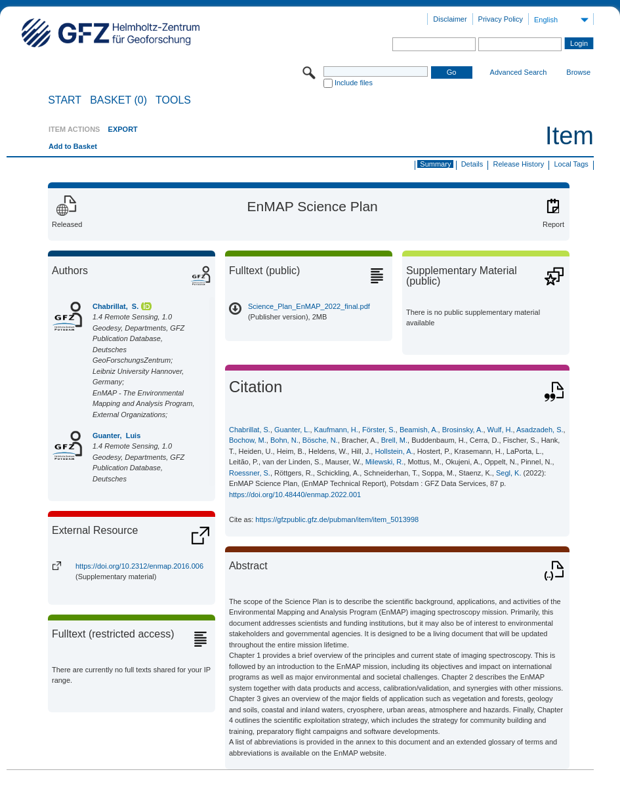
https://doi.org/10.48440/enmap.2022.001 (295, 494)
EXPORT (123, 129)
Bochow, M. (247, 440)
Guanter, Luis (116, 435)
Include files (354, 83)
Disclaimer (449, 19)
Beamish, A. (419, 430)
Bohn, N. (284, 440)
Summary (435, 164)
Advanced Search (518, 72)
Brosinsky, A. (463, 430)
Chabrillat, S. (115, 306)
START (64, 100)
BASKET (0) (118, 100)
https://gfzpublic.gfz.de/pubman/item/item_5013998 (337, 519)
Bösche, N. (320, 440)
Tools (173, 100)
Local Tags (571, 164)
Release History (519, 164)
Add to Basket (73, 146)
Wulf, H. (500, 430)
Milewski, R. (384, 462)
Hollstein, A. (394, 451)
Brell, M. (394, 440)
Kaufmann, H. (336, 430)
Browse (578, 72)
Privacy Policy (500, 19)
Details (472, 164)
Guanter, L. (292, 430)
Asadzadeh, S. (540, 430)
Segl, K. (509, 473)
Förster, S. (379, 430)
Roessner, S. (249, 473)
